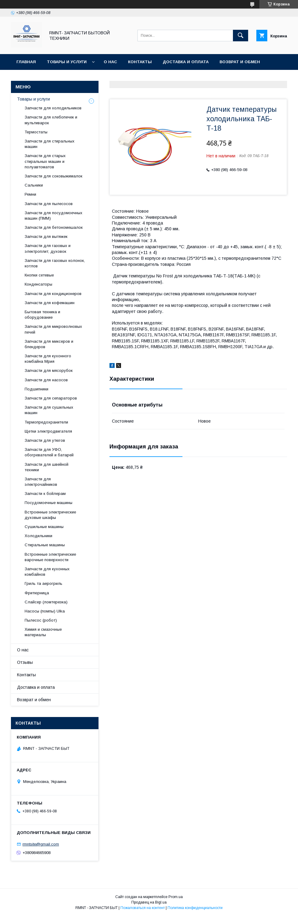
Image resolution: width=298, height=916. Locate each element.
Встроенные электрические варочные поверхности (50, 557)
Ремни (30, 194)
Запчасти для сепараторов (51, 398)
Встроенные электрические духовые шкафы (50, 515)
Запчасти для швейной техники (46, 467)
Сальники (34, 185)
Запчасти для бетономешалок (54, 227)
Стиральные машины (45, 545)
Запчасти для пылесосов (49, 203)
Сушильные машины (44, 526)
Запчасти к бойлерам (45, 493)
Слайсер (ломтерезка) (46, 602)
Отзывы (26, 77)
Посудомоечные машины (48, 502)
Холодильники (38, 535)
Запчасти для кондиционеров (53, 293)
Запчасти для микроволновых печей (53, 329)
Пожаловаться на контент (142, 908)
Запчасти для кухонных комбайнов (47, 572)
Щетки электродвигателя (48, 431)
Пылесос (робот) (41, 620)
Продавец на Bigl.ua (149, 902)
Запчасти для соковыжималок (53, 176)
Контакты (140, 62)
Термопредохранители (46, 422)
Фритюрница (37, 593)
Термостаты (36, 132)
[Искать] (240, 35)
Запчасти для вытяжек (46, 236)
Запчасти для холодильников (53, 108)
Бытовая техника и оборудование (42, 315)
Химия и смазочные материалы (43, 632)
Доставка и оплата (186, 62)
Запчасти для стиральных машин (49, 144)
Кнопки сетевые (39, 275)
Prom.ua (175, 897)
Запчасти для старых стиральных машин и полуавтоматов (45, 161)
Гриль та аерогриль (43, 583)
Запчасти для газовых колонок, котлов (55, 263)
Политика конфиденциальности (195, 908)
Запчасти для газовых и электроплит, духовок (48, 248)
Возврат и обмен (240, 62)
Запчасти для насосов (46, 380)
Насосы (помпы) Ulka (45, 611)
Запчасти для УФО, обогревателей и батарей (49, 452)
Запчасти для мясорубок (49, 370)
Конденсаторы (38, 284)
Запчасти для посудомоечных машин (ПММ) (53, 216)
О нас (110, 62)
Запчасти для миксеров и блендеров (49, 344)
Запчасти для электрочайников (41, 482)
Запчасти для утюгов (45, 440)
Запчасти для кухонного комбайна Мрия (48, 359)
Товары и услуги (67, 62)
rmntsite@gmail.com (41, 844)
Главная (26, 62)
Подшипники (36, 389)
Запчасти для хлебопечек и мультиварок (51, 120)
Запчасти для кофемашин (49, 302)
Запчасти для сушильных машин (49, 410)
